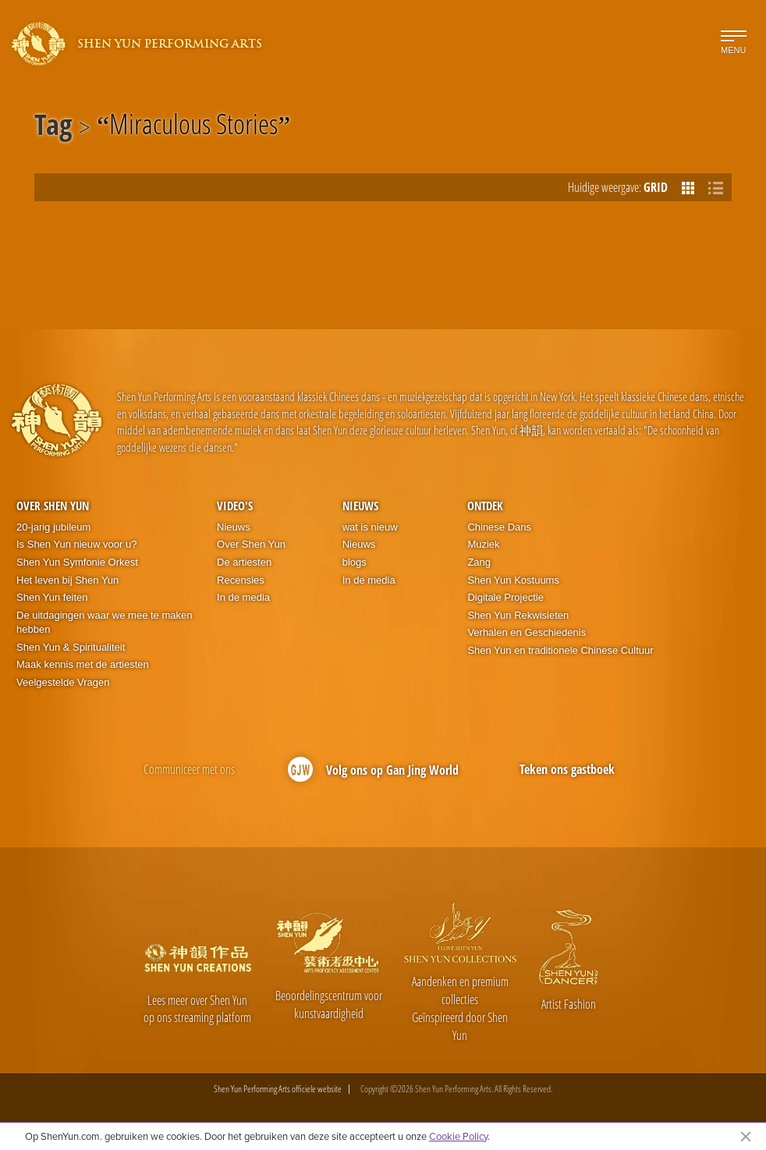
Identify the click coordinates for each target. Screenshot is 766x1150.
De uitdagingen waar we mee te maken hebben (104, 622)
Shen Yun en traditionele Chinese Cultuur (560, 650)
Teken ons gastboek (567, 769)
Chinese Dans (499, 527)
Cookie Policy (458, 1136)
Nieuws (233, 527)
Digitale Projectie (505, 597)
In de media (243, 597)
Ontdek (485, 505)
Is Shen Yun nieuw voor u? (76, 544)
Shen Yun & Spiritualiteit (70, 647)
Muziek (483, 544)
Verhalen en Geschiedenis (526, 632)
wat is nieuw (370, 527)
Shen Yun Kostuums (513, 580)
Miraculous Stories (193, 127)
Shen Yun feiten (52, 597)
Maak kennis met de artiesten (82, 664)
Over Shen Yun (52, 505)
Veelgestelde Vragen (63, 682)
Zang (479, 562)
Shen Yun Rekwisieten (518, 615)
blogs (354, 562)
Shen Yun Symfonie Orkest (77, 562)
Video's (235, 505)
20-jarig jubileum (53, 527)
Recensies (240, 580)
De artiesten (244, 562)
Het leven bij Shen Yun (67, 580)
